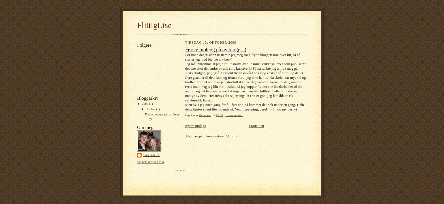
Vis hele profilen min (150, 161)
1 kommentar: (234, 115)
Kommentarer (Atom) (220, 136)
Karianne (151, 155)
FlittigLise (154, 25)
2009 (145, 103)
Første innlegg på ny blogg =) (215, 49)
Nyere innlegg (195, 126)
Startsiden (256, 126)
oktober (151, 109)
